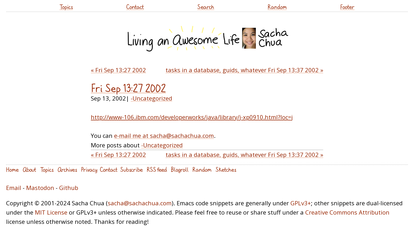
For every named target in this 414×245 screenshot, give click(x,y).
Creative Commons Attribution (347, 212)
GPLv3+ (300, 203)
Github (68, 188)
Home (12, 169)
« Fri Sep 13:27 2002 (118, 70)
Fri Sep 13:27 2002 (128, 88)
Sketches (225, 169)
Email (13, 188)
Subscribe (131, 169)
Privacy (89, 169)
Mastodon (40, 188)
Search (205, 6)
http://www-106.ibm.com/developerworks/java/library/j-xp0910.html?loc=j (192, 117)
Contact (135, 6)
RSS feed (157, 169)
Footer (347, 6)
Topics (66, 6)
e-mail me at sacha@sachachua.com (164, 135)
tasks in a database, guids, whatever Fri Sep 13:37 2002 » (244, 70)
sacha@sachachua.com (140, 203)
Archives (67, 169)
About (29, 169)
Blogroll (180, 169)
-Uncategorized (151, 98)
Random (277, 6)
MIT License (51, 212)
